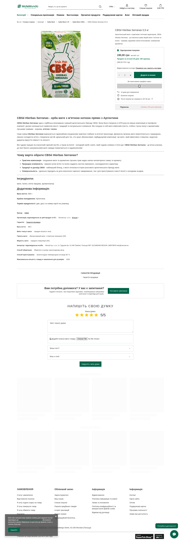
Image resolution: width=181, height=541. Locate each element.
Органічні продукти (90, 15)
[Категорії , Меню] (28, 15)
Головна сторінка (29, 22)
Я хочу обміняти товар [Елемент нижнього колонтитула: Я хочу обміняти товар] (26, 510)
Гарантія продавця (33, 222)
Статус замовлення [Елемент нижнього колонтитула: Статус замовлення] (25, 495)
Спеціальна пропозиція (42, 15)
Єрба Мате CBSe (79, 22)
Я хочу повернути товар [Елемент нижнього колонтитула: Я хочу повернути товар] (26, 506)
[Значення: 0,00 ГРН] (160, 6)
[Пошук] (100, 6)
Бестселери (72, 15)
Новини (60, 15)
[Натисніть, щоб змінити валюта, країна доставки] (112, 6)
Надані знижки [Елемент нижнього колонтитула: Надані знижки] (60, 514)
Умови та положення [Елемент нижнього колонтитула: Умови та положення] (100, 503)
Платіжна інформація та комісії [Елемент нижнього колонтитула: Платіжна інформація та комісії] (104, 499)
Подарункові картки (113, 15)
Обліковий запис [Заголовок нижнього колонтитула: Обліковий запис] (64, 489)
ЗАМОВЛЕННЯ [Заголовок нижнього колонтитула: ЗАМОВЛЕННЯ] (25, 489)
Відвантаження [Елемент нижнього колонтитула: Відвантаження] (98, 495)
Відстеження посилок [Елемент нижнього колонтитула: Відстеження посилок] (25, 499)
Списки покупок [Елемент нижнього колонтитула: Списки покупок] (61, 503)
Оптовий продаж (140, 15)
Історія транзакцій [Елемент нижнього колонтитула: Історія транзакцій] (62, 510)
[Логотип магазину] (28, 7)
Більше (74, 218)
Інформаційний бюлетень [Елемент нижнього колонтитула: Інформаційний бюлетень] (65, 518)
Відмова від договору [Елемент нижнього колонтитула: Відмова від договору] (100, 512)
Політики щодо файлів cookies (30, 520)
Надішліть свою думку (90, 364)
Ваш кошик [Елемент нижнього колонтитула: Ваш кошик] (59, 499)
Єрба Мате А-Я (63, 22)
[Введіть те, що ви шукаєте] (75, 6)
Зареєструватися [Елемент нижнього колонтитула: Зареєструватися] (62, 495)
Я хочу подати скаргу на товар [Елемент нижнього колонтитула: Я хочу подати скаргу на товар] (29, 503)
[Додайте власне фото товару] (93, 338)
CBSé (27, 213)
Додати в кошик (148, 75)
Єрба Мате (51, 22)
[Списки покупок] (146, 6)
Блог (127, 15)
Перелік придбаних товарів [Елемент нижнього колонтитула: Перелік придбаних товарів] (66, 506)
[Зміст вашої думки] (90, 326)
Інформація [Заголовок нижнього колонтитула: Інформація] (98, 489)
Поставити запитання (118, 291)
